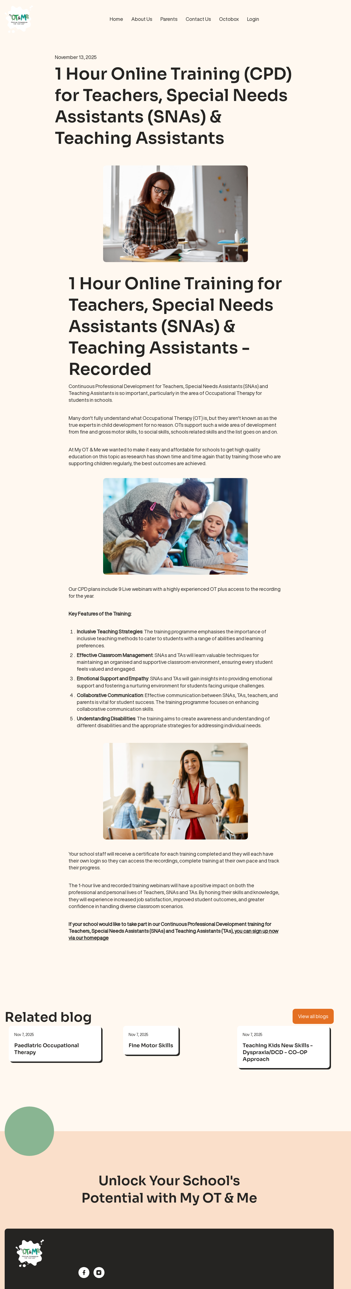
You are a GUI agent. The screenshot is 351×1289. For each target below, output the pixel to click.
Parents (168, 18)
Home (116, 18)
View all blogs (313, 1016)
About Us (141, 18)
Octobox (229, 18)
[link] (55, 1050)
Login (253, 18)
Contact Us (198, 18)
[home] (40, 19)
